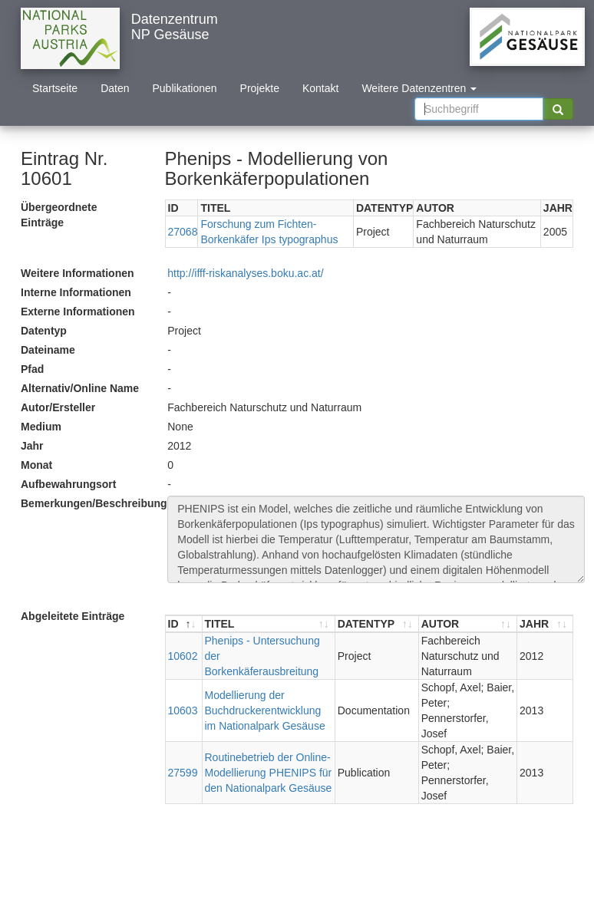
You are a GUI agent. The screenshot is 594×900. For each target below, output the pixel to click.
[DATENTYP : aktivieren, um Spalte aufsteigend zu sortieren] (377, 624)
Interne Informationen (76, 292)
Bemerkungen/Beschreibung (88, 503)
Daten (115, 88)
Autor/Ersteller (58, 407)
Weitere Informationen (77, 273)
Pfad (32, 369)
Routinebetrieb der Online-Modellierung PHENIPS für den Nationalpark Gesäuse (268, 772)
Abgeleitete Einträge (72, 616)
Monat (36, 465)
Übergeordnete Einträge (59, 215)
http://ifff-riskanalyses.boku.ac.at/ (245, 273)
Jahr (32, 446)
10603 (183, 710)
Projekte (259, 88)
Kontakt (320, 88)
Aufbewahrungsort (68, 484)
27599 (183, 772)
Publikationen (185, 88)
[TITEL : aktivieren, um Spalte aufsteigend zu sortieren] (269, 624)
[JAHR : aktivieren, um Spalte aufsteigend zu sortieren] (545, 624)
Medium (41, 426)
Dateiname (48, 350)
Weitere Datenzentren (419, 88)
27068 (183, 232)
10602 (183, 656)
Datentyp (44, 331)
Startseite (55, 88)
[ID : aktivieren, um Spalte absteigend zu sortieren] (184, 624)
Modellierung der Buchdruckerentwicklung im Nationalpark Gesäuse (265, 710)
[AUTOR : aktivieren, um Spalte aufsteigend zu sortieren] (468, 624)
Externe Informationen (78, 311)
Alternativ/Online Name (80, 388)
